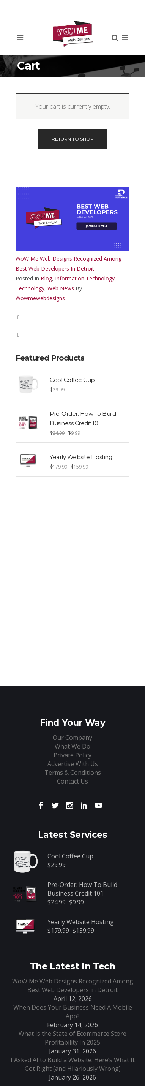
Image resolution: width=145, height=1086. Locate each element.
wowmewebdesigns (40, 298)
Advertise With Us (72, 764)
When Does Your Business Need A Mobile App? (72, 1011)
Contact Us (72, 781)
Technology (30, 288)
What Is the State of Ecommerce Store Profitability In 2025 (72, 1037)
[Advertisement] (72, 559)
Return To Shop (73, 139)
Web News (60, 288)
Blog (46, 278)
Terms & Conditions (72, 772)
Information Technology (85, 278)
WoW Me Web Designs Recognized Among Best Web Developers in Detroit (68, 263)
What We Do (72, 746)
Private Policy (72, 755)
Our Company (72, 737)
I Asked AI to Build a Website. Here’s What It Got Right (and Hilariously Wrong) (73, 1064)
